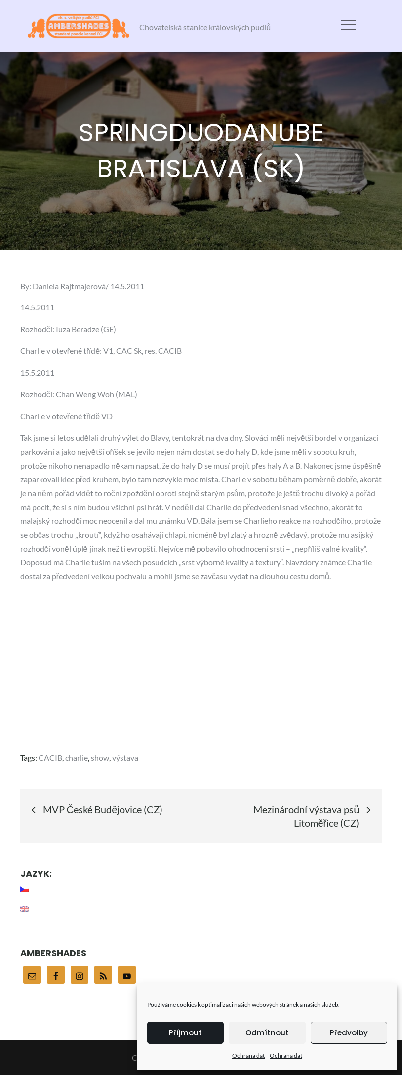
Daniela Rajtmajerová (69, 286)
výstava (125, 757)
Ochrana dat (248, 1055)
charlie (76, 757)
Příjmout (185, 1033)
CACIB (50, 757)
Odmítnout (267, 1033)
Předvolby (349, 1033)
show (100, 757)
